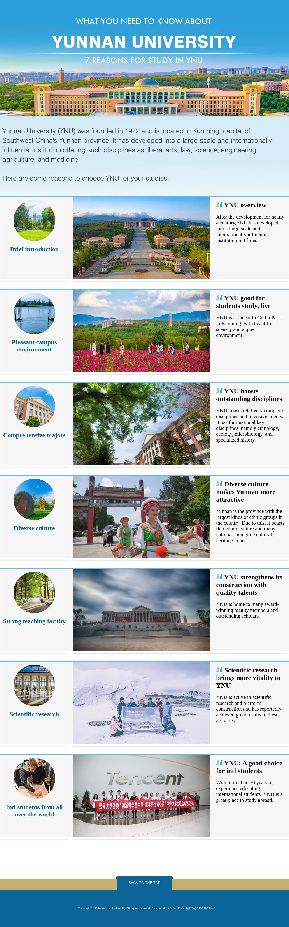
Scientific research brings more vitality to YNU (248, 677)
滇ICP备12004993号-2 (200, 908)
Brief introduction (34, 249)
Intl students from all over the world (34, 811)
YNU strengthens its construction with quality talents (249, 584)
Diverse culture (34, 528)
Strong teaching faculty (34, 621)
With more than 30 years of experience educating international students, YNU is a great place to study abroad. (249, 791)
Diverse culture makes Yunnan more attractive (245, 491)
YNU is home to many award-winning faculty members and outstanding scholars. (247, 610)
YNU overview (245, 205)
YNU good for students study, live (243, 301)
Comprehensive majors (34, 435)
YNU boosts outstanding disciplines (249, 394)
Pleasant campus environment (34, 346)
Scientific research (34, 714)
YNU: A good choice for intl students (249, 766)
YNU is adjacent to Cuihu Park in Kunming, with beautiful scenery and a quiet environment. (248, 326)
